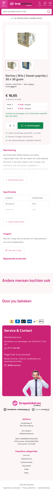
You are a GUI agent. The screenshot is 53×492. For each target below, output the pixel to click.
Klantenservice (12, 337)
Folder (26, 469)
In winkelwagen (32, 125)
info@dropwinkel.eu (26, 433)
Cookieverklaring (43, 488)
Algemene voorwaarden (11, 488)
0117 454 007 (14, 347)
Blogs (26, 473)
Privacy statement (29, 488)
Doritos (31, 84)
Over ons (26, 455)
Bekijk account (14, 365)
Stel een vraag (14, 250)
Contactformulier (26, 462)
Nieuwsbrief (26, 466)
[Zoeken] (49, 11)
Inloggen (40, 5)
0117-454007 (26, 431)
